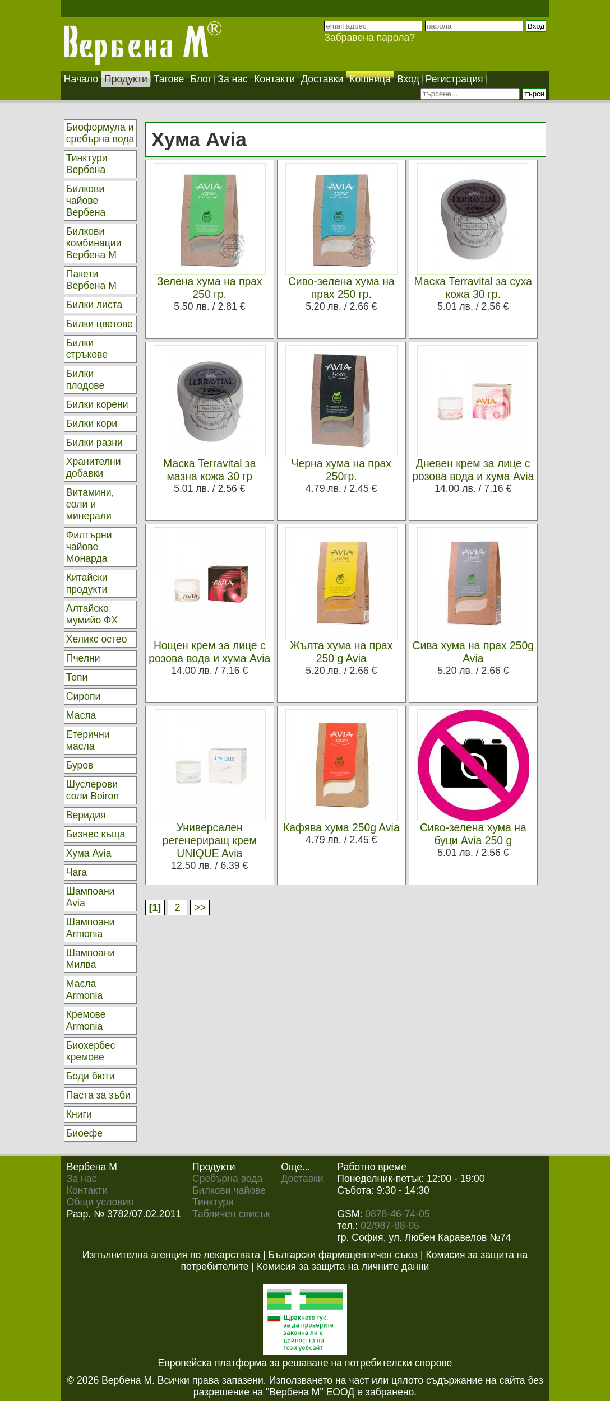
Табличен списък (231, 1214)
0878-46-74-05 (397, 1214)
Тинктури (213, 1202)
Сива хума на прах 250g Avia (473, 651)
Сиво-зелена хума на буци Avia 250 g (473, 833)
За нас (82, 1178)
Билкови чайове (229, 1190)
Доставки (302, 1178)
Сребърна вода (227, 1178)
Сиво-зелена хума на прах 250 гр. (341, 287)
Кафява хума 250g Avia (341, 827)
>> (200, 907)
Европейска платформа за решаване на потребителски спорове (305, 1363)
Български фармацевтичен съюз (343, 1254)
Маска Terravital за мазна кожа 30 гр (209, 469)
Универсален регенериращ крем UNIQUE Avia (210, 840)
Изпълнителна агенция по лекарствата (171, 1254)
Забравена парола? (369, 37)
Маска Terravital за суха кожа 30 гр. (473, 287)
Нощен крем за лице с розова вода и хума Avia (209, 651)
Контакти (87, 1190)
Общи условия (100, 1202)
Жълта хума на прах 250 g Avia (341, 651)
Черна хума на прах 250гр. (341, 469)
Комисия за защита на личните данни (343, 1266)
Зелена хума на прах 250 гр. (209, 287)
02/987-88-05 (390, 1225)
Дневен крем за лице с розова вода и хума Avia (473, 469)
